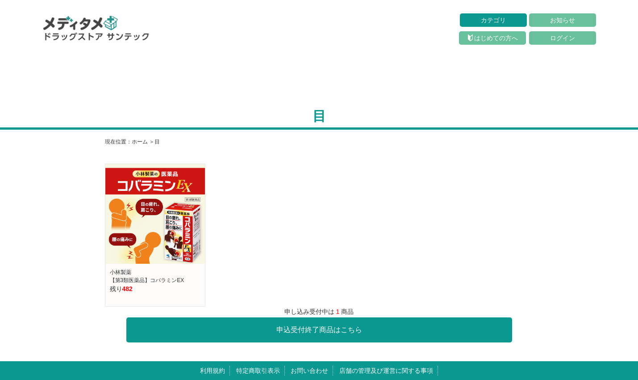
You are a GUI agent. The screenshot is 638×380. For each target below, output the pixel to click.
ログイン (562, 38)
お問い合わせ (309, 370)
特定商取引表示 (258, 370)
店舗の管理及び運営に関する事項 (386, 370)
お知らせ (562, 20)
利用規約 (212, 370)
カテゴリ (493, 20)
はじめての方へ (493, 38)
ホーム (140, 142)
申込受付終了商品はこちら (319, 330)
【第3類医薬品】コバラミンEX (147, 280)
